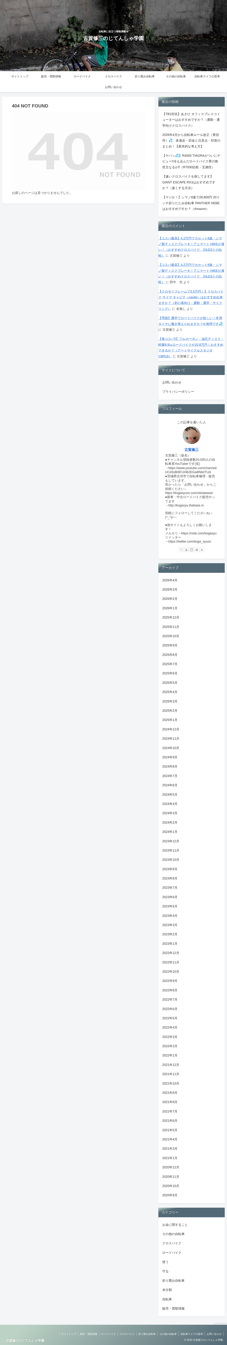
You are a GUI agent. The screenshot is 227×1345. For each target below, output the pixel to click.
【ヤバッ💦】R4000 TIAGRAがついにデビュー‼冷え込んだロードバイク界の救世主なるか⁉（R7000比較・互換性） (191, 161)
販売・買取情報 (88, 1334)
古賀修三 (191, 449)
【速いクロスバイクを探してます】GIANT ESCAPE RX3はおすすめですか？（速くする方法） (188, 182)
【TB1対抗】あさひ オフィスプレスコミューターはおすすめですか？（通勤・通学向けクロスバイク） (191, 119)
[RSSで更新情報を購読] (202, 549)
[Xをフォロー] (181, 549)
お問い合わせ (171, 382)
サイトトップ (68, 1334)
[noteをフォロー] (191, 549)
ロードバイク (108, 1334)
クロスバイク (127, 1334)
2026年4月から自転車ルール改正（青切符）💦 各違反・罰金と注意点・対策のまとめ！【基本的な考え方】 (191, 140)
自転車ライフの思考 (192, 1334)
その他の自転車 (168, 1334)
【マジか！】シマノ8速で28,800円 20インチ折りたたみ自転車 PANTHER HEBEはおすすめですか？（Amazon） (191, 203)
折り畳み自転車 (147, 1334)
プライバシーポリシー (178, 391)
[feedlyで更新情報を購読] (196, 549)
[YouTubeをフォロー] (186, 549)
